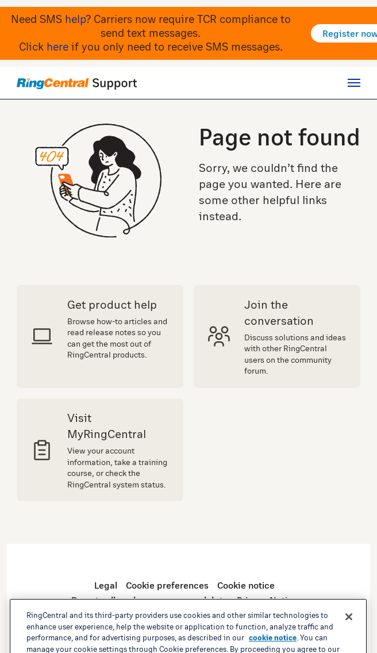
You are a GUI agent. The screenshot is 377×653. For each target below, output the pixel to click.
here (57, 46)
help (75, 19)
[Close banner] (348, 637)
